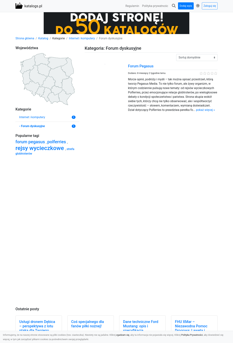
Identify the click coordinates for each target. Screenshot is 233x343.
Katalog (43, 38)
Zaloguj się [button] (210, 5)
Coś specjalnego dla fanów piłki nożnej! (87, 324)
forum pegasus (30, 141)
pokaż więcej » (205, 110)
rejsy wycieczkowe (40, 148)
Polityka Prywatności (192, 335)
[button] (173, 6)
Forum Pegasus (140, 66)
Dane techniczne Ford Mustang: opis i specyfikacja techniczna (140, 328)
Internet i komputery (82, 38)
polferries (57, 141)
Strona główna (24, 38)
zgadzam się (122, 335)
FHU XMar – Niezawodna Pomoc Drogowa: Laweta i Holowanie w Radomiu (193, 328)
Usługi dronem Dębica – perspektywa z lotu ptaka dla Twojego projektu (37, 328)
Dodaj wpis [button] (186, 5)
